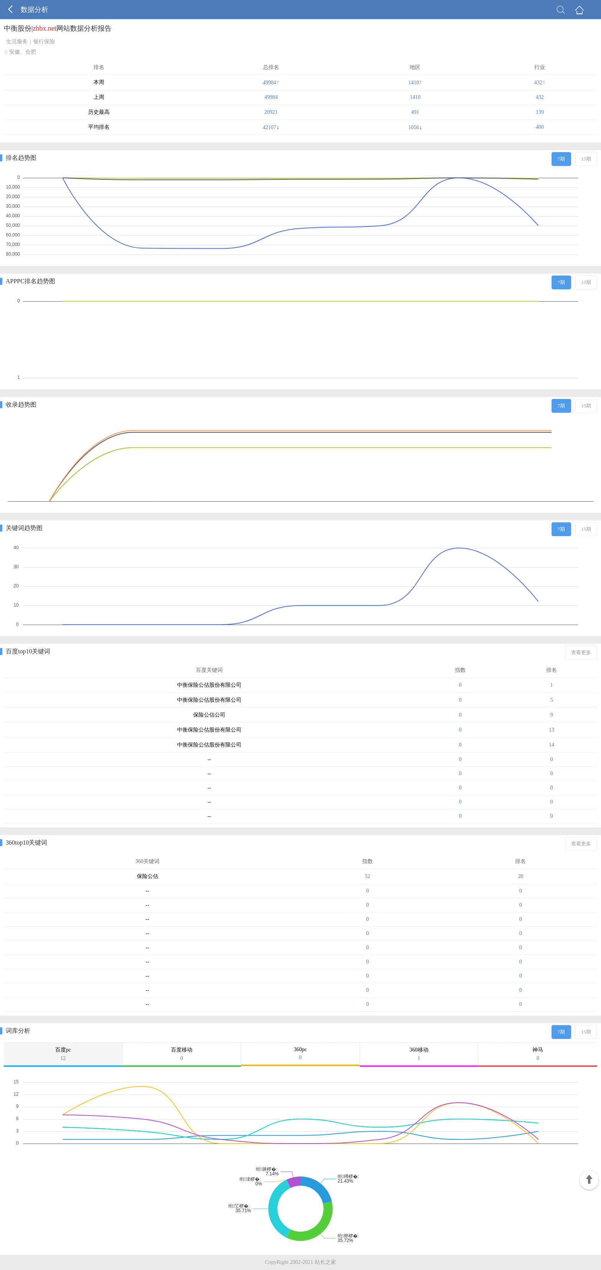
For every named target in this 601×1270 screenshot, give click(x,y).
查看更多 (581, 652)
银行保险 (44, 41)
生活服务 (17, 41)
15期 (586, 159)
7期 (561, 159)
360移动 (419, 1054)
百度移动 (182, 1054)
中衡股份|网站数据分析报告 (58, 28)
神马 (537, 1054)
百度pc (63, 1054)
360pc (300, 1054)
